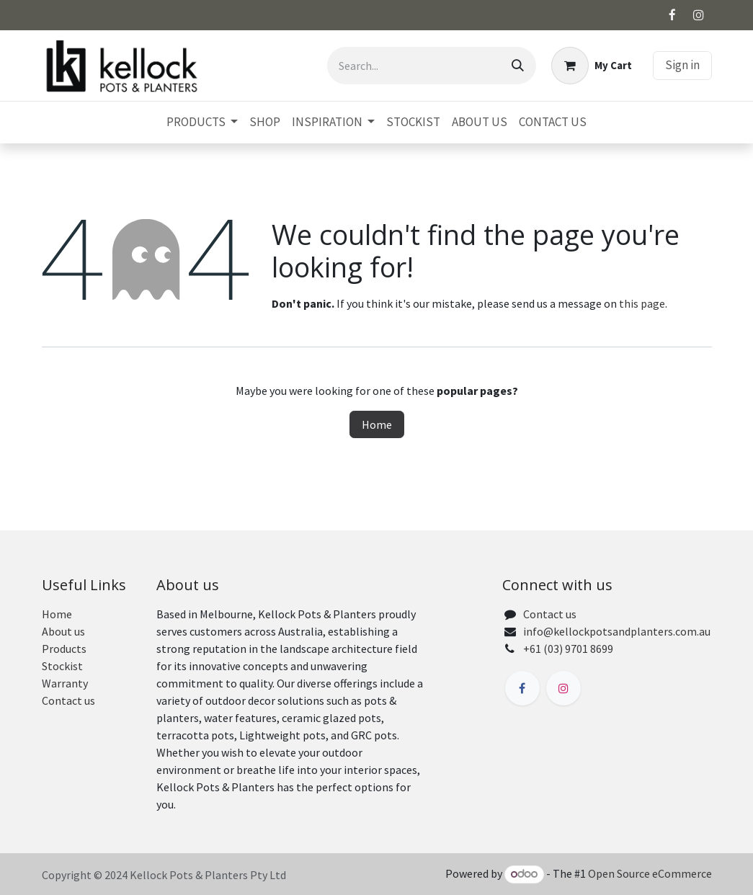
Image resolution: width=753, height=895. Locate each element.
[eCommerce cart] (591, 65)
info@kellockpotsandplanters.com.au (616, 631)
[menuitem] (202, 122)
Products (64, 648)
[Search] (517, 65)
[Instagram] (699, 15)
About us (63, 631)
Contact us (68, 700)
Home (377, 424)
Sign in (682, 65)
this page (642, 303)
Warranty (65, 683)
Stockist (62, 666)
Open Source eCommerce (650, 873)
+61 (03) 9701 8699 (568, 648)
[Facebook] (672, 15)
